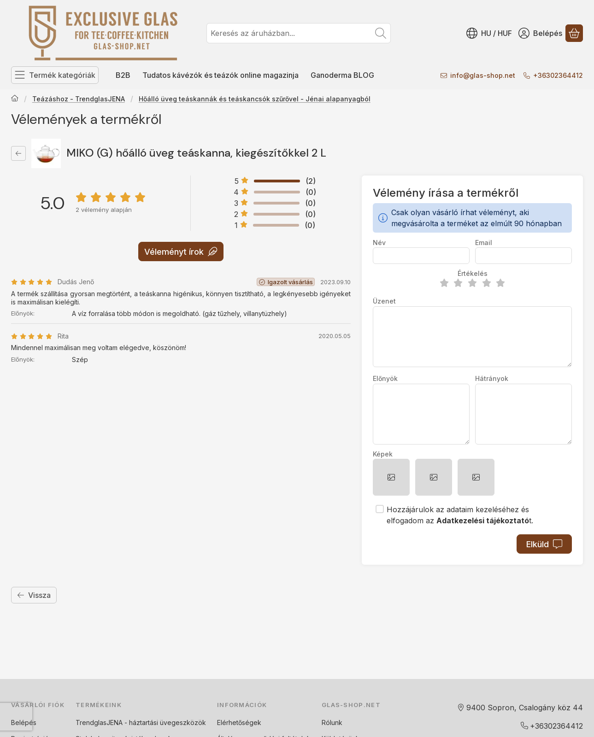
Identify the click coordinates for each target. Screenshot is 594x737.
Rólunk (332, 722)
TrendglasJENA (99, 722)
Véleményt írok (180, 251)
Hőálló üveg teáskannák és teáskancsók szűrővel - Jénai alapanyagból (255, 99)
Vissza (34, 595)
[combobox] (298, 33)
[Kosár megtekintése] (574, 33)
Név (379, 242)
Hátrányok (491, 378)
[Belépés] (540, 33)
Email (483, 242)
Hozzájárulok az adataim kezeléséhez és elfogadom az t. (460, 515)
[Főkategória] (14, 99)
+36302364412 (558, 75)
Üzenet (384, 301)
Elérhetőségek (239, 722)
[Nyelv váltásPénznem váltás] (489, 33)
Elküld (544, 544)
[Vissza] (18, 153)
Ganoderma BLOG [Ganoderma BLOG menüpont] (342, 75)
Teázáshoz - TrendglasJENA (78, 99)
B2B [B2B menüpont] (123, 75)
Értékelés (473, 273)
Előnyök (385, 378)
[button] (391, 477)
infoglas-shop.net (482, 75)
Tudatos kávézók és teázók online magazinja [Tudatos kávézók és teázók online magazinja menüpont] (220, 75)
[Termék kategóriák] (55, 75)
